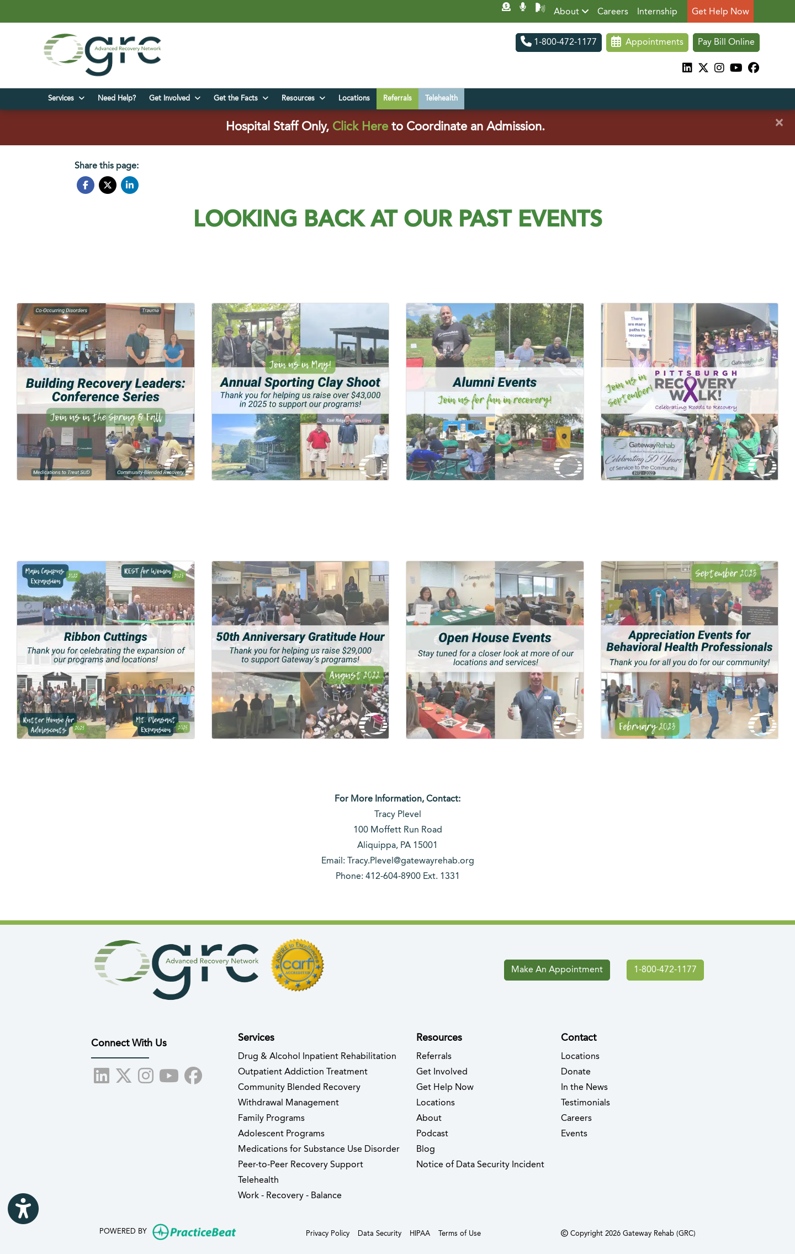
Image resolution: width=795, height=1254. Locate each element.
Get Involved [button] (174, 98)
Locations (354, 98)
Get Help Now (720, 12)
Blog (425, 1149)
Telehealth (441, 98)
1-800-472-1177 (559, 42)
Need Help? (117, 98)
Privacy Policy (327, 1232)
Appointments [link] (647, 42)
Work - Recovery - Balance (290, 1196)
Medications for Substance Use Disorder (319, 1149)
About (571, 12)
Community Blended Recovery (299, 1087)
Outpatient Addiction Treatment (303, 1072)
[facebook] (753, 69)
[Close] (779, 123)
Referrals (397, 98)
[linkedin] (687, 69)
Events (574, 1134)
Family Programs (271, 1118)
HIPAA (420, 1232)
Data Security (379, 1232)
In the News (584, 1087)
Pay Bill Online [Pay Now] (726, 42)
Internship (657, 12)
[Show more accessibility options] (23, 1209)
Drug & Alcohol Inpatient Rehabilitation (317, 1056)
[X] (703, 69)
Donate (576, 1072)
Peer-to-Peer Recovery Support (300, 1165)
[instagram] (719, 69)
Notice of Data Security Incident (480, 1165)
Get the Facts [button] (241, 98)
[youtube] (736, 69)
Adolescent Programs (281, 1134)
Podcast (432, 1134)
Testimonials (585, 1103)
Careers (612, 12)
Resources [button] (303, 98)
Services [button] (66, 98)
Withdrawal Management (288, 1103)
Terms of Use (459, 1232)
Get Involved (442, 1072)
